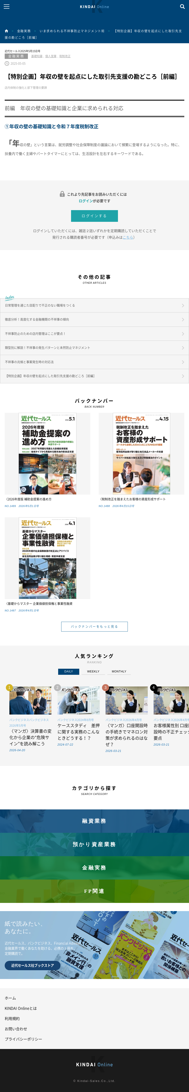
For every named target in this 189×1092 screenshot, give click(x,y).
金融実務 (24, 30)
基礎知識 (36, 56)
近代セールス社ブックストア (32, 965)
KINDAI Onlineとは (21, 1008)
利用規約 (12, 1018)
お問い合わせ (16, 1029)
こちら (128, 237)
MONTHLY (119, 671)
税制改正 (65, 56)
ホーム (10, 998)
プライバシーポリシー (23, 1039)
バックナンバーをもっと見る (94, 626)
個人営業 (51, 56)
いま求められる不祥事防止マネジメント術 (72, 30)
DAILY (68, 671)
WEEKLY (93, 671)
